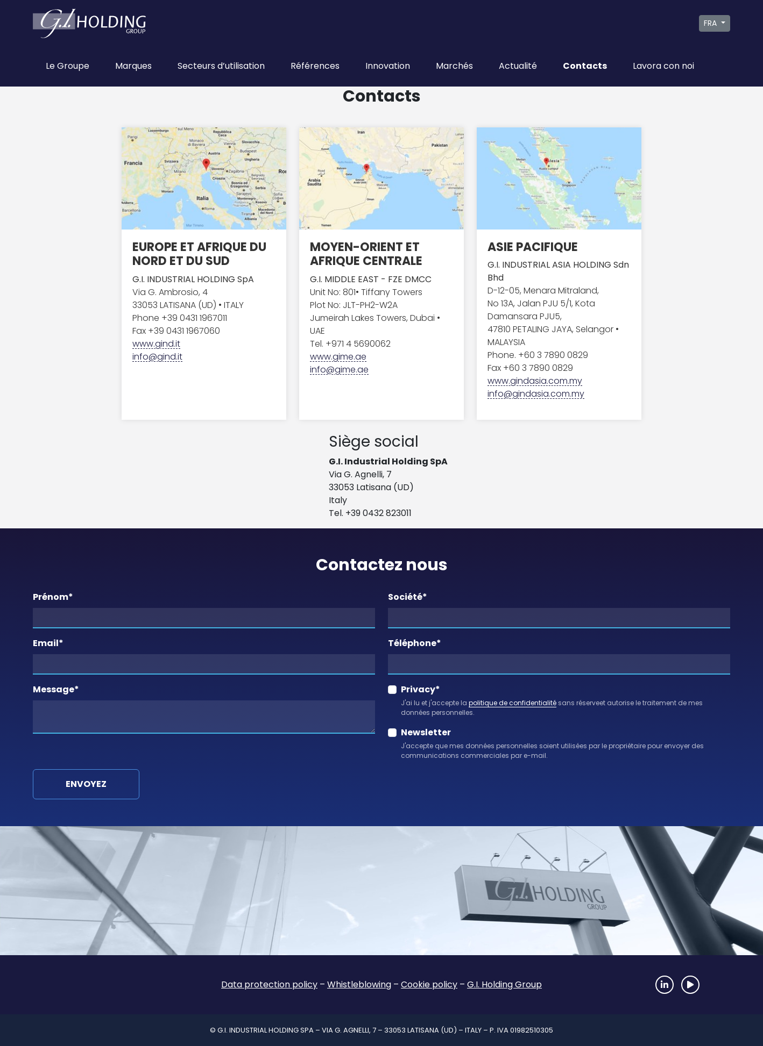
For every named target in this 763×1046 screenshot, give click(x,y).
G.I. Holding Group (504, 984)
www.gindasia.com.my (535, 381)
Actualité (518, 66)
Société (407, 597)
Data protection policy (269, 984)
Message (56, 689)
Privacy (420, 689)
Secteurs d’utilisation (221, 66)
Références (315, 66)
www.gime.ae (338, 356)
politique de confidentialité (512, 702)
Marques (133, 66)
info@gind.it (157, 356)
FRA (711, 23)
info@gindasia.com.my (536, 394)
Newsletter (426, 732)
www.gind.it (156, 344)
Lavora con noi (663, 66)
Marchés (454, 66)
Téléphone (414, 643)
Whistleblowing (359, 984)
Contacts (585, 66)
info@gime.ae (339, 369)
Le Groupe (67, 66)
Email (48, 643)
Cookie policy (429, 984)
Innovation (387, 66)
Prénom (53, 597)
